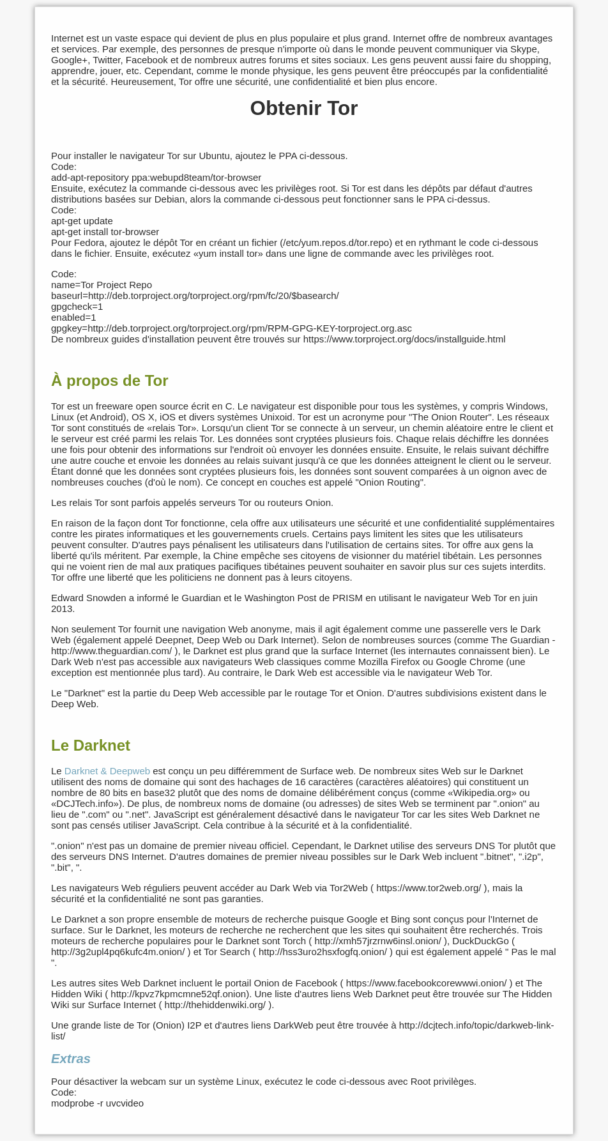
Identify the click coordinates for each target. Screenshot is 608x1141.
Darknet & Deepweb (107, 770)
